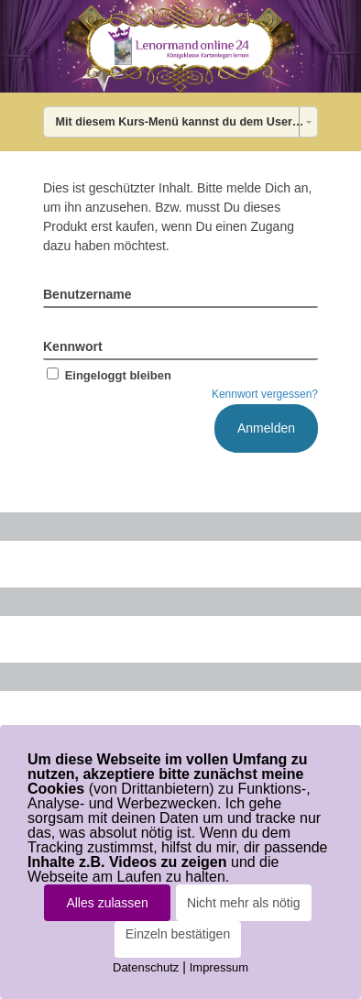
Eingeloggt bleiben (107, 375)
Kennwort (73, 346)
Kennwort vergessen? (265, 394)
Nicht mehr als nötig (244, 902)
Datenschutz (146, 967)
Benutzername (87, 294)
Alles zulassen (107, 902)
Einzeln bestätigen (178, 934)
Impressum (219, 967)
